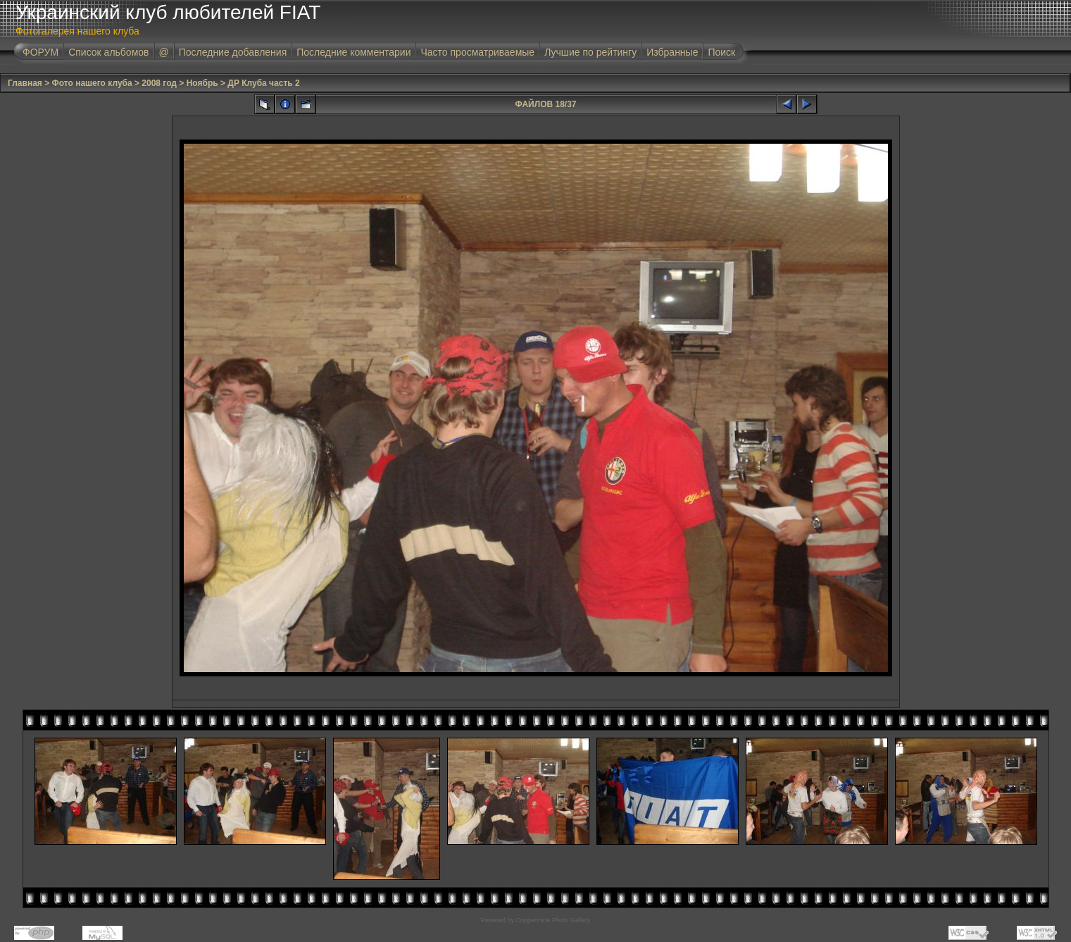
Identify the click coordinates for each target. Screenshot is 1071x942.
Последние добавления (233, 52)
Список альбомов (108, 52)
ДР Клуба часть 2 (263, 83)
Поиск (721, 52)
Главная (25, 83)
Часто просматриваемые (477, 52)
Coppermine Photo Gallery (552, 920)
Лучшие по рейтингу (590, 52)
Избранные (672, 52)
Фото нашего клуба (92, 83)
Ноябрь (202, 83)
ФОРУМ (40, 52)
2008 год (159, 83)
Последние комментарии (353, 52)
